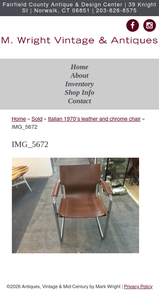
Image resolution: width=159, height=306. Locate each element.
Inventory (79, 84)
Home (79, 67)
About (79, 75)
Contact (79, 101)
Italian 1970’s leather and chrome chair (94, 119)
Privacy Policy (138, 286)
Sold (36, 119)
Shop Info (80, 92)
